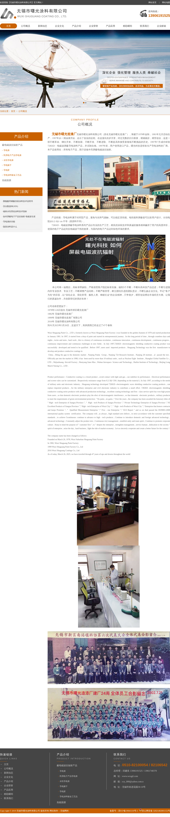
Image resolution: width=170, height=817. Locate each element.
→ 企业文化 (6, 777)
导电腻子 (7, 165)
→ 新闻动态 (6, 773)
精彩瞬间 (127, 26)
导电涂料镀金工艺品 (12, 175)
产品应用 (110, 26)
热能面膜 (6, 180)
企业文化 (59, 26)
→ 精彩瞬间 (6, 794)
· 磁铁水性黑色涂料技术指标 (14, 211)
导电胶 (6, 170)
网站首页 (152, 2)
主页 (8, 26)
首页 (13, 111)
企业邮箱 (161, 26)
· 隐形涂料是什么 (9, 227)
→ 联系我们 (6, 798)
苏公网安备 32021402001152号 (154, 811)
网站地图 (166, 2)
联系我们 (144, 26)
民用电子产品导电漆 (12, 155)
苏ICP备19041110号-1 (128, 811)
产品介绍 (76, 26)
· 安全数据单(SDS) (10, 206)
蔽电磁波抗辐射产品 (12, 145)
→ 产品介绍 (6, 781)
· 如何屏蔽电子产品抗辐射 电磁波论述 (18, 216)
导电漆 (6, 150)
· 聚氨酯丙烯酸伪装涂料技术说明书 (17, 201)
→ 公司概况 (6, 768)
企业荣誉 (93, 26)
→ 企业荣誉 (6, 785)
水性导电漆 (8, 160)
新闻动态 (42, 26)
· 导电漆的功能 (8, 222)
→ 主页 (4, 764)
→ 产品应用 (6, 790)
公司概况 (25, 26)
